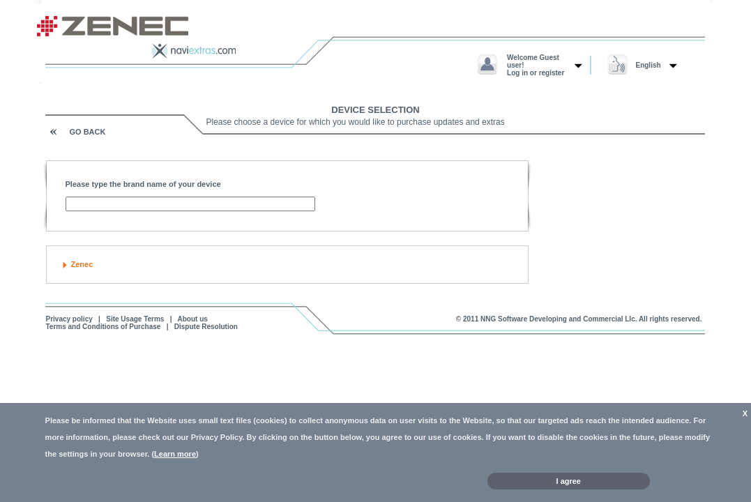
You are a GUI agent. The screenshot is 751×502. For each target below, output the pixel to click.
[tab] (287, 264)
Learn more (175, 454)
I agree (568, 481)
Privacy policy (69, 319)
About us (193, 319)
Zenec (82, 264)
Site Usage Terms (135, 319)
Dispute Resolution (206, 326)
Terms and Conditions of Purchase (103, 326)
